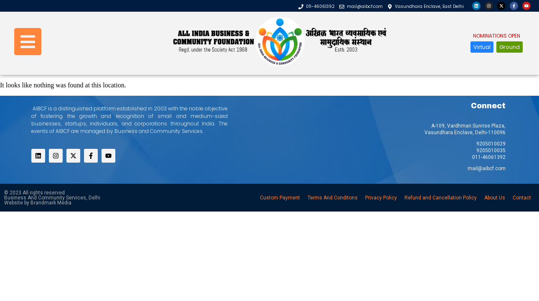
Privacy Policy (381, 198)
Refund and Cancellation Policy (440, 198)
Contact (522, 198)
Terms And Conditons (333, 198)
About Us (494, 198)
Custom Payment (280, 198)
